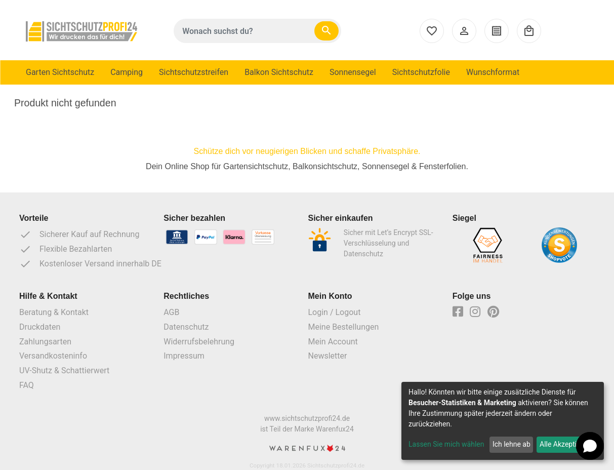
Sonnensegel (353, 72)
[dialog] (502, 421)
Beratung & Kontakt (54, 312)
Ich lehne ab (511, 444)
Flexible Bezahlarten (65, 249)
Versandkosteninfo (53, 356)
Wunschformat (492, 72)
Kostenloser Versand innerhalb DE (90, 264)
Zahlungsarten (45, 341)
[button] (590, 446)
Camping (126, 72)
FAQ (26, 385)
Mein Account (333, 341)
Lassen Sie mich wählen (446, 444)
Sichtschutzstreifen (193, 72)
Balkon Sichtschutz (278, 72)
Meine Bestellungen (343, 327)
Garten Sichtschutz (60, 72)
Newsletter (327, 356)
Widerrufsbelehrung (198, 341)
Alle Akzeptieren (565, 444)
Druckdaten (39, 327)
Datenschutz (186, 327)
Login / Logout (334, 312)
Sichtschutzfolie (421, 72)
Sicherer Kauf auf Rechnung (79, 234)
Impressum (183, 356)
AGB (171, 312)
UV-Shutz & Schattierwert (64, 370)
